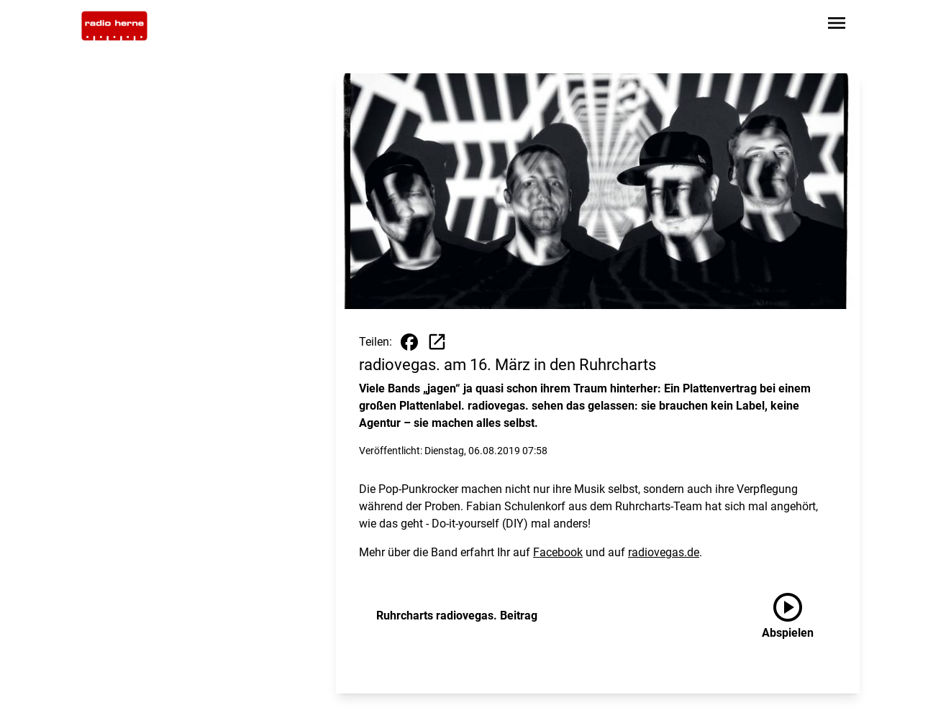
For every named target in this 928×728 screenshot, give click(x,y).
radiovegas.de (663, 552)
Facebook (558, 552)
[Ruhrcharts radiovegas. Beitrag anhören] (799, 616)
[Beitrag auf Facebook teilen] (409, 342)
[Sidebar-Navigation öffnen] (836, 25)
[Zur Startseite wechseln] (114, 26)
